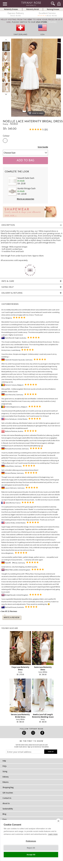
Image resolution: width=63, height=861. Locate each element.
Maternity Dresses (11, 9)
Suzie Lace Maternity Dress (43, 668)
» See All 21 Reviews (8, 611)
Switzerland (20, 34)
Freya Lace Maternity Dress (20, 668)
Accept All (31, 855)
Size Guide (43, 146)
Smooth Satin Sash (25, 178)
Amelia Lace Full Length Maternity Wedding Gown (43, 715)
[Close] (52, 22)
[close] (58, 820)
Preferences (31, 841)
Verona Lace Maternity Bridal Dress (20, 715)
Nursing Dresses (53, 9)
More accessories (25, 198)
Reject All (31, 848)
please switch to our (29, 22)
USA (43, 34)
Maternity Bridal (32, 9)
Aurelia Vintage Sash (26, 188)
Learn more (52, 834)
